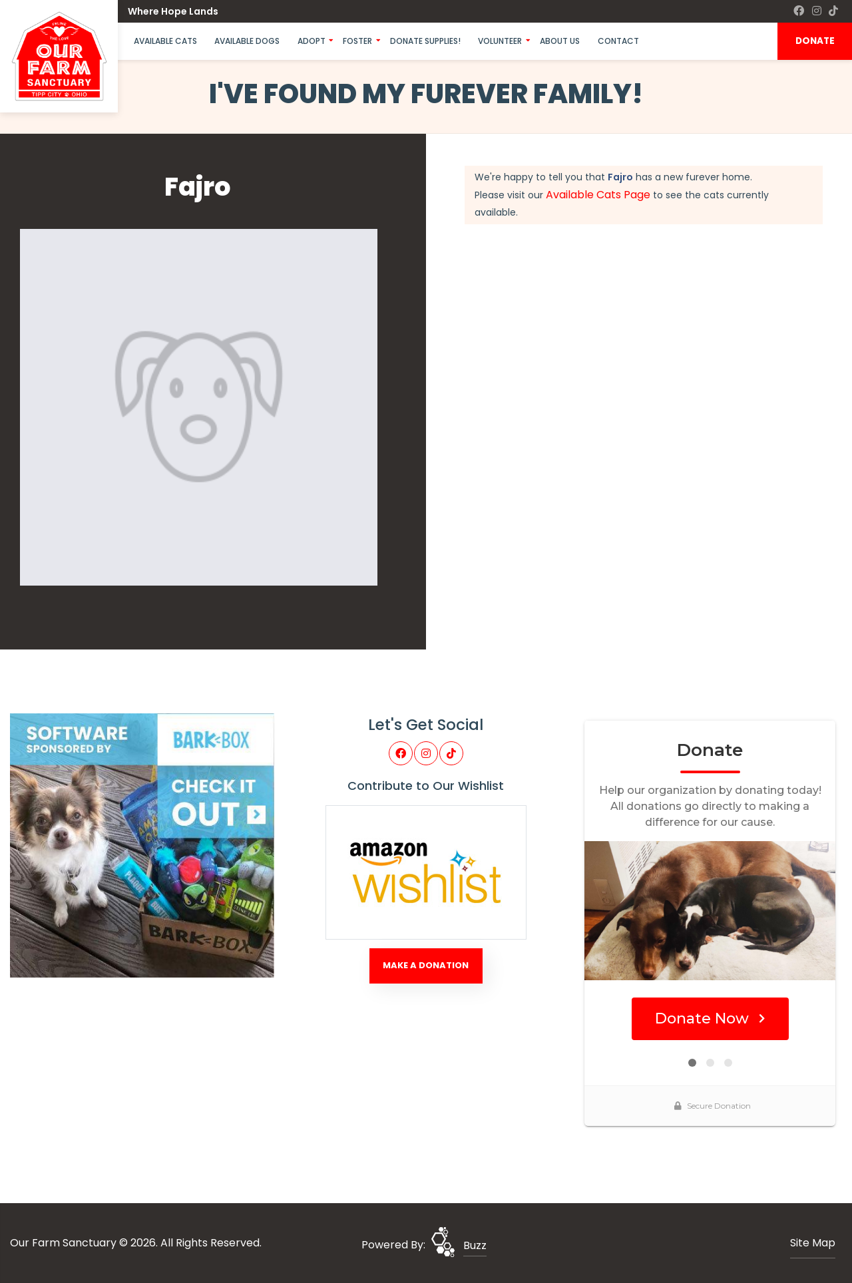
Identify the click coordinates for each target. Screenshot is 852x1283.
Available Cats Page (598, 194)
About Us (560, 41)
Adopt (311, 41)
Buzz (475, 1245)
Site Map (812, 1242)
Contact (618, 41)
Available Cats (165, 41)
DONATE (815, 41)
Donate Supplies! (425, 41)
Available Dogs (247, 41)
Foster (357, 41)
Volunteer (500, 41)
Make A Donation (426, 965)
